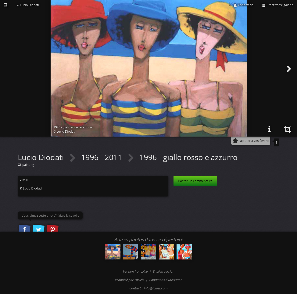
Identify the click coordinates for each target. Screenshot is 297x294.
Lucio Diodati (28, 5)
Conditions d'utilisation (165, 280)
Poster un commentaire (195, 181)
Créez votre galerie (277, 5)
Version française (135, 271)
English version (163, 271)
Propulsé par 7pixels (129, 280)
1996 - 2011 (102, 157)
